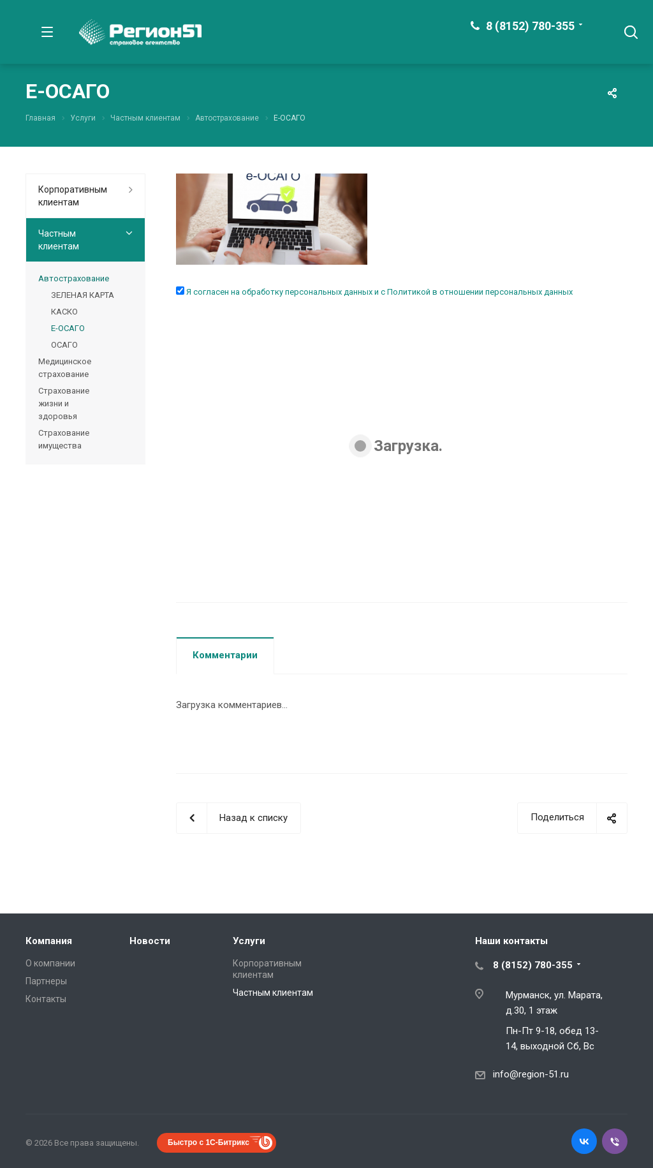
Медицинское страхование (64, 368)
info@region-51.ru (531, 1074)
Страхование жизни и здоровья (63, 403)
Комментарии (225, 655)
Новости (149, 941)
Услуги (249, 941)
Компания (49, 941)
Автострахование (73, 278)
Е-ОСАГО (68, 328)
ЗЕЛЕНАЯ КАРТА (82, 295)
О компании (50, 963)
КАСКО (64, 311)
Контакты (46, 999)
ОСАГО (64, 345)
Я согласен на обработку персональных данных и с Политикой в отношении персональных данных (378, 292)
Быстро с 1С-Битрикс (208, 1142)
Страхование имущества (63, 439)
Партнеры (46, 981)
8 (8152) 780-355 (530, 26)
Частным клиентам (58, 239)
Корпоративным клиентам (72, 195)
